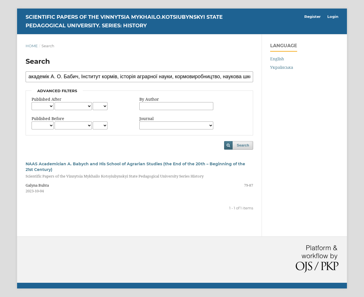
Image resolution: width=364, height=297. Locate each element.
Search (243, 145)
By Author (149, 99)
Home (32, 46)
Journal (146, 118)
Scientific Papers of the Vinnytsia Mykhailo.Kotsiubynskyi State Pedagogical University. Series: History (124, 21)
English (277, 58)
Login (332, 16)
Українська (281, 67)
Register (312, 16)
